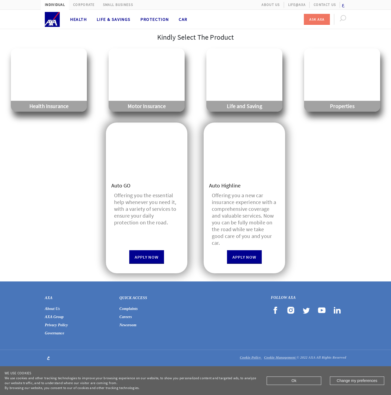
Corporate (84, 4)
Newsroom (128, 325)
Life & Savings (114, 19)
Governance (54, 333)
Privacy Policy (56, 325)
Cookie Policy (251, 357)
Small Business (118, 4)
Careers (125, 317)
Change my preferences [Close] (357, 380)
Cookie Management (280, 357)
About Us (270, 4)
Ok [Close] (294, 380)
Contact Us (325, 4)
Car (183, 19)
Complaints (128, 309)
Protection (154, 19)
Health (78, 19)
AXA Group (54, 317)
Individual (55, 4)
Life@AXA (296, 4)
